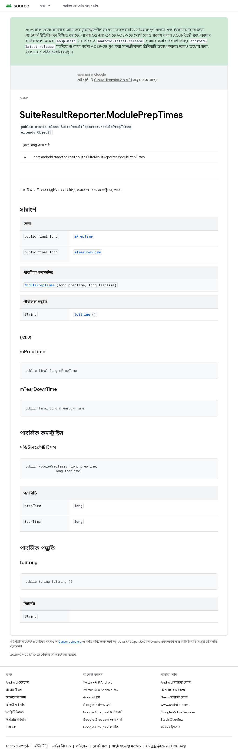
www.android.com (174, 705)
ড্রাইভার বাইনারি (16, 719)
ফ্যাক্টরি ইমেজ (15, 712)
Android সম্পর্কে (17, 746)
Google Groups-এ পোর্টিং (101, 727)
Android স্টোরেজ (17, 682)
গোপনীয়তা (100, 746)
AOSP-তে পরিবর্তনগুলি (43, 52)
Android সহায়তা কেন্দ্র (176, 682)
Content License (69, 642)
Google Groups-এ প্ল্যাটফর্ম (102, 712)
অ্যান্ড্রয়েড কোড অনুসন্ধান (80, 5)
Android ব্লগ (91, 697)
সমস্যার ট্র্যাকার (170, 727)
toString (82, 314)
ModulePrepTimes (40, 285)
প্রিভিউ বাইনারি (15, 705)
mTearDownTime (87, 252)
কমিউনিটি (40, 746)
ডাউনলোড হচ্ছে (16, 697)
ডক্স (42, 5)
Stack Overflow (172, 719)
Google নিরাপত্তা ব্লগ (96, 705)
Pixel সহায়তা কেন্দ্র (173, 690)
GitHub (11, 727)
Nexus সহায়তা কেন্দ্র (174, 697)
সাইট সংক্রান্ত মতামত (126, 746)
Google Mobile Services (178, 712)
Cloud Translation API (113, 80)
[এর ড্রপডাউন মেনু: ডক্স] (51, 5)
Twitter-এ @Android (97, 682)
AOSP (24, 98)
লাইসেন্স (82, 746)
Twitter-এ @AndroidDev (100, 690)
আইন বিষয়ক (61, 746)
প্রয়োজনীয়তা (14, 690)
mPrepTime (83, 236)
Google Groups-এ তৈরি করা (102, 719)
